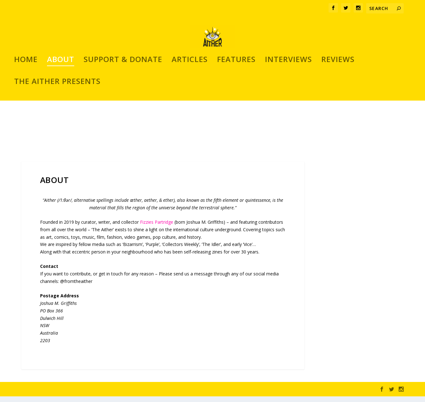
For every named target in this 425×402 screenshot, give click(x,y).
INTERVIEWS (288, 114)
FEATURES (236, 114)
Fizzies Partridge (156, 228)
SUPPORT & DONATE (123, 114)
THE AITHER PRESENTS (57, 136)
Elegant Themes (64, 395)
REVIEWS (338, 114)
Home (26, 114)
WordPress (123, 395)
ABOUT (60, 114)
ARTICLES (190, 114)
